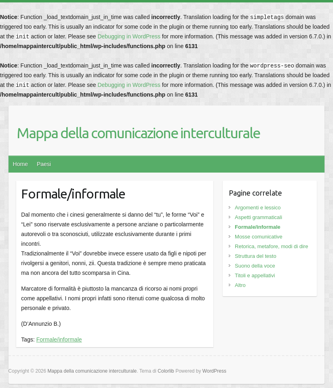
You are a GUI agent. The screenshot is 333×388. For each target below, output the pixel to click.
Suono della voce (255, 266)
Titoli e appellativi (255, 275)
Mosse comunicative (258, 237)
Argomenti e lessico (257, 208)
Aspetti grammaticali (258, 217)
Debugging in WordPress (128, 36)
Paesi (44, 164)
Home (20, 164)
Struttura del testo (255, 256)
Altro (240, 285)
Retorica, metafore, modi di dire (271, 246)
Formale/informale (59, 339)
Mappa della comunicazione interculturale (138, 132)
